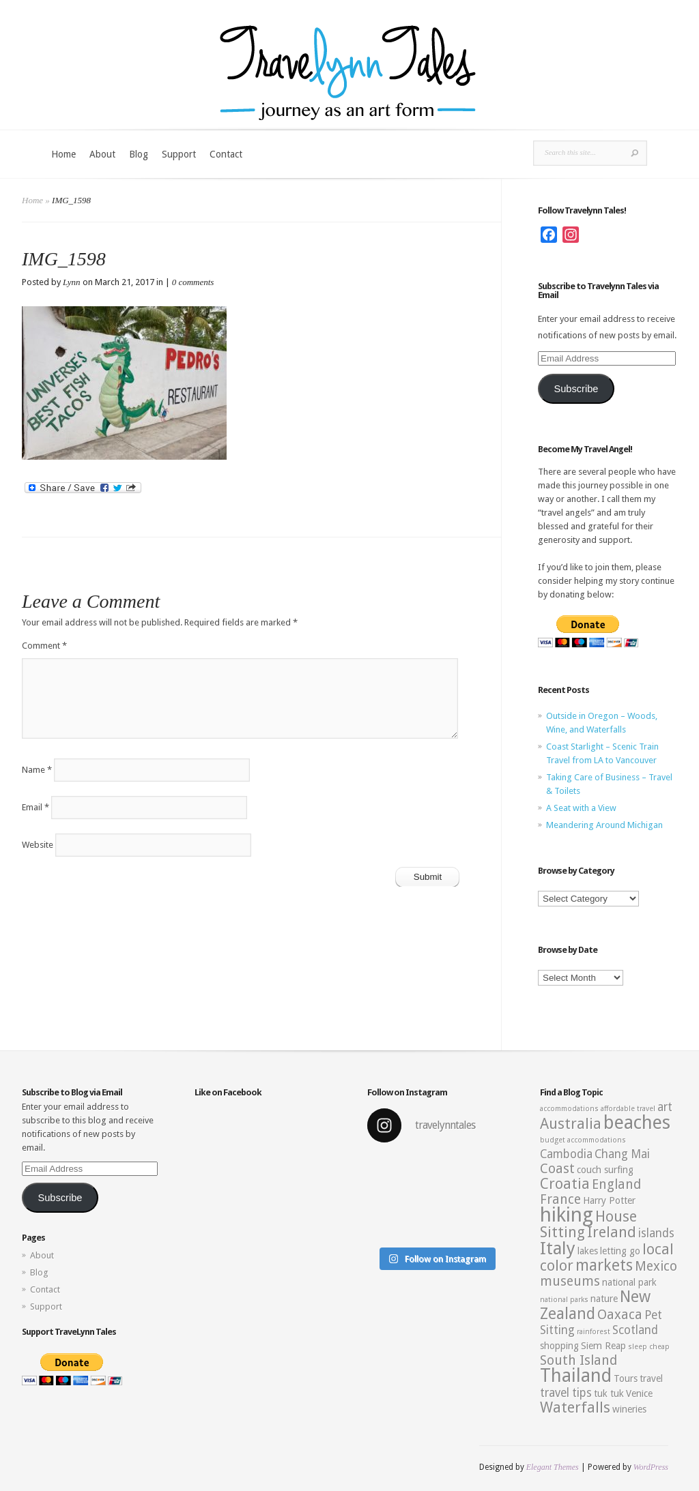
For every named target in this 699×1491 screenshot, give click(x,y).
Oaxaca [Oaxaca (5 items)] (619, 1315)
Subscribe (576, 388)
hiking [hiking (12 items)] (566, 1214)
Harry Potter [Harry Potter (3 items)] (609, 1200)
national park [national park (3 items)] (629, 1282)
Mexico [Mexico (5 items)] (656, 1266)
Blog (138, 154)
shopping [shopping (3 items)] (559, 1345)
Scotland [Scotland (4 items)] (635, 1330)
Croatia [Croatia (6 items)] (565, 1183)
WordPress (650, 1467)
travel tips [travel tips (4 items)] (566, 1393)
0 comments (193, 282)
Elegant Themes (552, 1467)
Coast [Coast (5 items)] (557, 1169)
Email (35, 807)
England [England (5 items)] (616, 1184)
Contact (226, 154)
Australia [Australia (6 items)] (570, 1123)
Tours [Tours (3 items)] (626, 1378)
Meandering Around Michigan (604, 825)
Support (179, 154)
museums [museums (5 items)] (570, 1281)
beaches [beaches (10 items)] (636, 1123)
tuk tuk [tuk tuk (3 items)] (609, 1393)
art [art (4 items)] (664, 1107)
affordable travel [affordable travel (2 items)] (628, 1108)
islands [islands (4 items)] (656, 1233)
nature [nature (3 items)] (604, 1298)
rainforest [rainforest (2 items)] (593, 1331)
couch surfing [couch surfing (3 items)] (605, 1169)
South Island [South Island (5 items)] (578, 1360)
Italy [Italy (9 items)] (557, 1248)
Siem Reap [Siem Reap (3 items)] (603, 1345)
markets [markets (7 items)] (604, 1265)
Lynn (72, 282)
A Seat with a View (581, 808)
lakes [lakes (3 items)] (587, 1250)
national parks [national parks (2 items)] (564, 1299)
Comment (44, 645)
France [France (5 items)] (560, 1199)
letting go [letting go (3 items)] (620, 1250)
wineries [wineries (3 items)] (629, 1409)
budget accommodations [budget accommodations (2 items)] (583, 1140)
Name (37, 770)
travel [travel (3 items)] (651, 1378)
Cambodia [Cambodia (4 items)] (566, 1154)
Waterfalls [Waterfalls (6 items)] (575, 1407)
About (102, 154)
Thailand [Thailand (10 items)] (576, 1376)
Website (37, 845)
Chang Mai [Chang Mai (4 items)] (622, 1154)
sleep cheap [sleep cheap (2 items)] (649, 1346)
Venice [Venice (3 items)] (639, 1393)
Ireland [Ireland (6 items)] (611, 1232)
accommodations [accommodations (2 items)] (569, 1108)
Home (63, 154)
